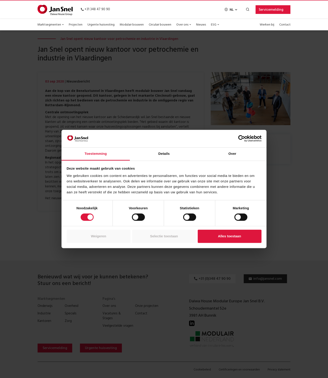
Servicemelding (271, 10)
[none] (230, 10)
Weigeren (98, 236)
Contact (285, 25)
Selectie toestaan (164, 236)
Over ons (183, 25)
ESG (215, 25)
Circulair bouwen (160, 25)
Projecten (75, 25)
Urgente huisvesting (101, 25)
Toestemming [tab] (96, 153)
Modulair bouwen (132, 25)
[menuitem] (230, 10)
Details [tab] (164, 153)
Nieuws (201, 25)
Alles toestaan (229, 236)
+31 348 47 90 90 (95, 9)
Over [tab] (232, 153)
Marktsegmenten (50, 25)
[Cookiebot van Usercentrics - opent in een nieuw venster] (241, 138)
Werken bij (267, 25)
